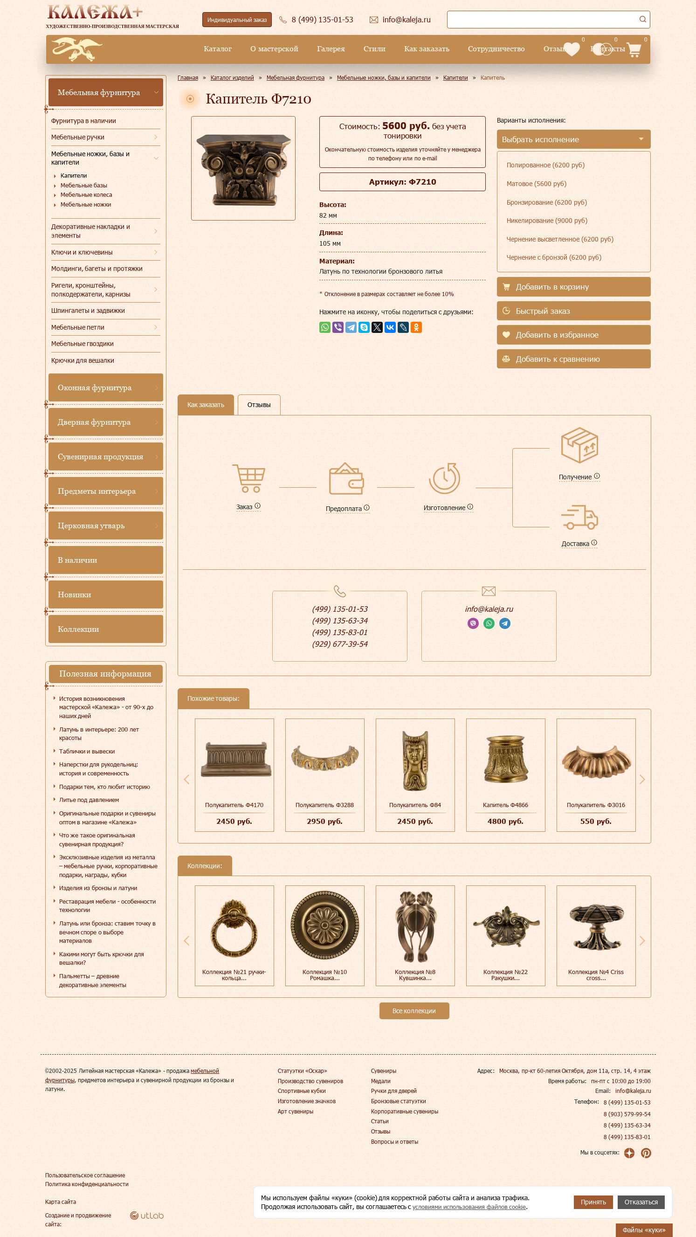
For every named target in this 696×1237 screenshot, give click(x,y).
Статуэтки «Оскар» (302, 1070)
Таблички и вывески (87, 751)
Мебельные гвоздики (82, 343)
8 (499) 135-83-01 (627, 1136)
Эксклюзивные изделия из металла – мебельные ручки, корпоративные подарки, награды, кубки (108, 865)
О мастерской (197, 48)
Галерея (254, 48)
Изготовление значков (307, 1101)
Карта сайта (60, 1201)
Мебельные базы (84, 185)
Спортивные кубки (302, 1090)
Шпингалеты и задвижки (88, 310)
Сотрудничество (419, 48)
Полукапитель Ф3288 (325, 805)
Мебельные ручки (78, 137)
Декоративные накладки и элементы (91, 230)
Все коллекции (414, 1011)
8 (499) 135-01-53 (627, 1102)
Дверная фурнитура (94, 422)
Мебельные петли (78, 327)
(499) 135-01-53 (339, 608)
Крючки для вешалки (83, 360)
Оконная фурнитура (95, 387)
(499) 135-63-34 (339, 620)
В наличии (77, 560)
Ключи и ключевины (82, 252)
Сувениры (383, 1070)
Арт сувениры (295, 1111)
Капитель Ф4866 (506, 805)
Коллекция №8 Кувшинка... (415, 974)
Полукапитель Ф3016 (596, 805)
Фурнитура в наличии (84, 120)
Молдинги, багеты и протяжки (97, 268)
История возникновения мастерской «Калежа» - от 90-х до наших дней (106, 707)
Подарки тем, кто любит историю (104, 786)
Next (642, 779)
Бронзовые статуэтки (398, 1101)
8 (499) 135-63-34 (627, 1125)
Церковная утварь (91, 525)
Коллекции (78, 629)
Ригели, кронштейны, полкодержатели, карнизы (91, 289)
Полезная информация (105, 673)
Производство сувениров (310, 1081)
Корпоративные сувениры (404, 1111)
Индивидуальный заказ (237, 19)
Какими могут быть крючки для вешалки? (101, 958)
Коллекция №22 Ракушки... (505, 974)
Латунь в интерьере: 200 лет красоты (99, 734)
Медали (381, 1081)
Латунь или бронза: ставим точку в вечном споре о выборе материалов (107, 931)
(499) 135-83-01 (339, 632)
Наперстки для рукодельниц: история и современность (98, 768)
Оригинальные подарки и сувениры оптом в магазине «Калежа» (107, 817)
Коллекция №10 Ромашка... (325, 974)
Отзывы (481, 48)
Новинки (74, 594)
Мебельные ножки (86, 204)
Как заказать (349, 48)
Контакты (530, 48)
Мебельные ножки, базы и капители (90, 158)
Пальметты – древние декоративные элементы (93, 980)
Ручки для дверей (394, 1090)
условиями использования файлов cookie (474, 1206)
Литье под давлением (89, 799)
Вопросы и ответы (395, 1141)
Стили (298, 48)
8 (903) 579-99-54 (627, 1114)
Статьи (380, 1121)
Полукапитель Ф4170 (234, 805)
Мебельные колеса (87, 194)
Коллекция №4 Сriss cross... (596, 974)
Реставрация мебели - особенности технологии (107, 906)
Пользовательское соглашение (85, 1174)
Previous (186, 779)
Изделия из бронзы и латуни (98, 887)
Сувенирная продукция (101, 456)
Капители (74, 175)
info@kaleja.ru (489, 608)
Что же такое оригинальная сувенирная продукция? (97, 839)
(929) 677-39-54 (339, 643)
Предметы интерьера (97, 491)
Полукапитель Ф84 (415, 805)
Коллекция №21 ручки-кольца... (234, 974)
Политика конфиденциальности (87, 1183)
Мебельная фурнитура (99, 92)
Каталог (141, 48)
